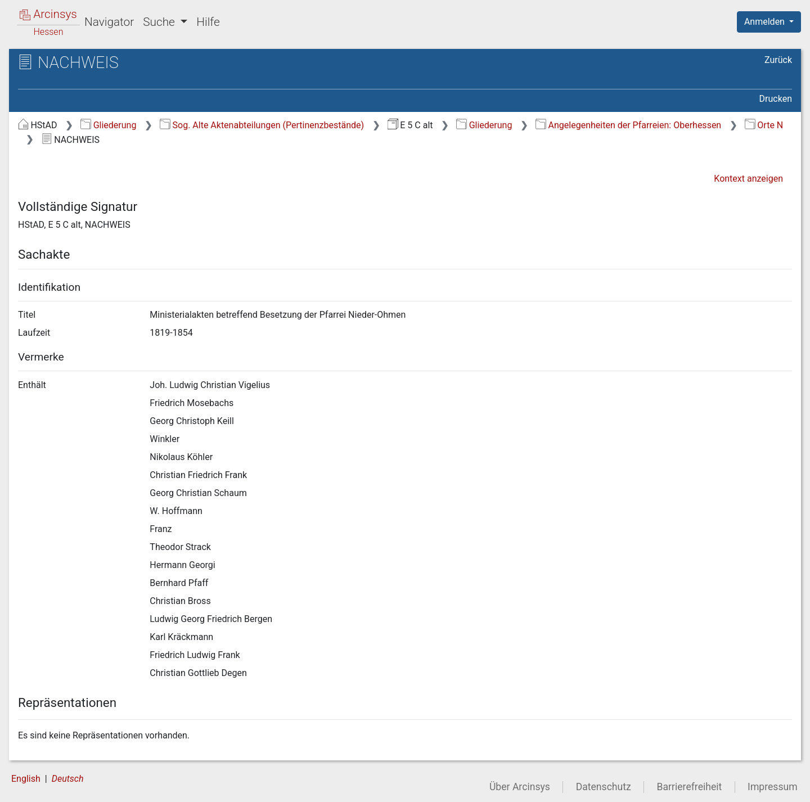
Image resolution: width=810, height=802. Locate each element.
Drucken (775, 98)
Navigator (109, 22)
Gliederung (108, 125)
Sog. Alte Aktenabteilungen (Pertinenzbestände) (262, 125)
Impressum (773, 786)
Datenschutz (603, 786)
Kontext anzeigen (748, 178)
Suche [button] (160, 22)
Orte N (764, 125)
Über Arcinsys (519, 786)
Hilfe (207, 22)
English (25, 778)
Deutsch (68, 778)
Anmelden (765, 21)
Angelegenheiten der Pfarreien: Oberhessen (628, 125)
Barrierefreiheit (689, 786)
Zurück (778, 60)
